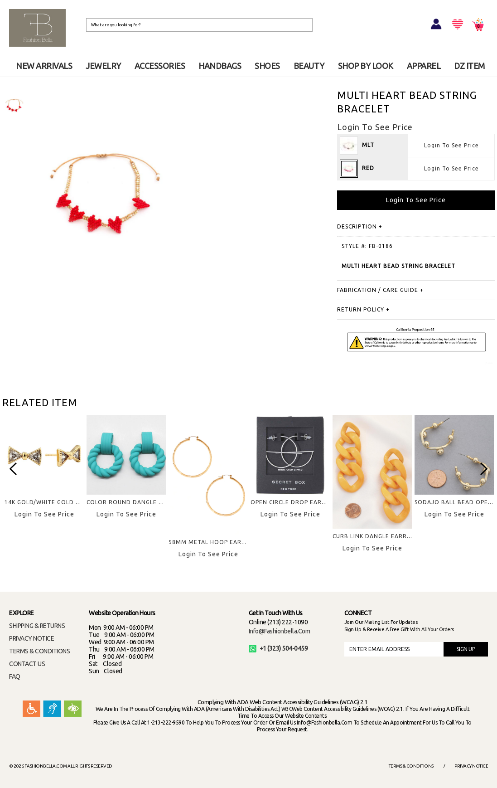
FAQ (14, 676)
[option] (14, 105)
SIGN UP (466, 649)
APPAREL (424, 65)
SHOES (267, 65)
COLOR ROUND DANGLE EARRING (136, 502)
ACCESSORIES (160, 65)
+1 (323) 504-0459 (278, 648)
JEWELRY (103, 65)
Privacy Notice (471, 766)
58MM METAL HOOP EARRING (212, 542)
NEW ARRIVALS (44, 65)
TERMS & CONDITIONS (39, 651)
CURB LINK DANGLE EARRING (375, 536)
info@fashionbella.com (279, 631)
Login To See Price (451, 145)
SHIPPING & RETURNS (37, 625)
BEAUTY (309, 65)
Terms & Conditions (411, 766)
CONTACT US (27, 663)
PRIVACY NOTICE (31, 638)
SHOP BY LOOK (365, 65)
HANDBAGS (219, 65)
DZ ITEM (469, 65)
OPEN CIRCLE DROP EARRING (293, 502)
